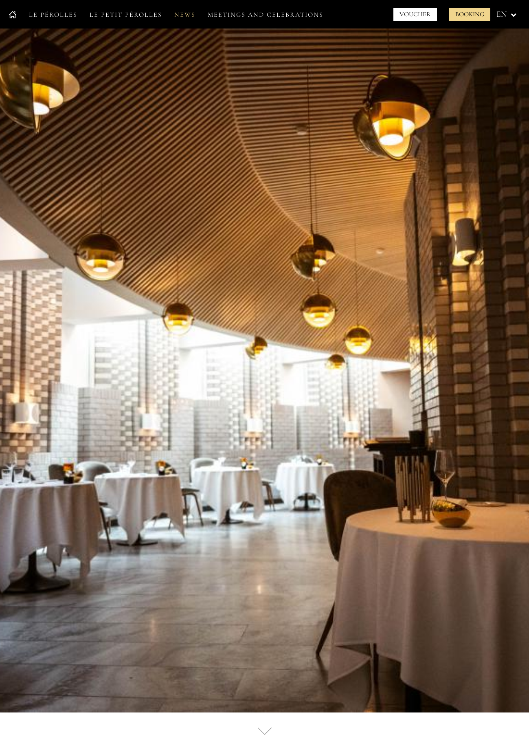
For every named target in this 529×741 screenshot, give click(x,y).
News (184, 15)
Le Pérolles (53, 15)
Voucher (415, 14)
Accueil (13, 15)
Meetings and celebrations (265, 15)
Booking (469, 14)
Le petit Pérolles (126, 15)
